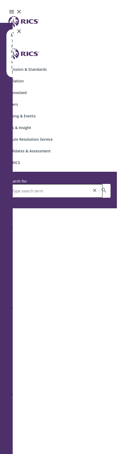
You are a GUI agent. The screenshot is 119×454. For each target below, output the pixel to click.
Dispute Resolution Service (28, 139)
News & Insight (17, 127)
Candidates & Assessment (27, 150)
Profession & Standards (25, 69)
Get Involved (15, 92)
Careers (11, 104)
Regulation (14, 80)
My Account (12, 53)
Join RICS (12, 162)
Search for (17, 181)
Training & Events (20, 115)
